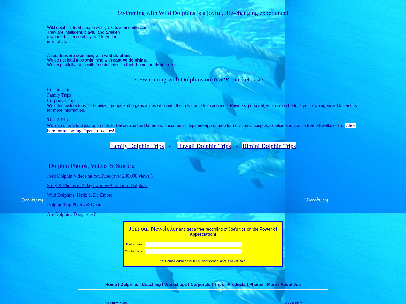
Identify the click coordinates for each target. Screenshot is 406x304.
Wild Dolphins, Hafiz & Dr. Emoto (80, 190)
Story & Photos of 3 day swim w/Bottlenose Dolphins (97, 180)
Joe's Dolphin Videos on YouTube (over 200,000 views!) (100, 170)
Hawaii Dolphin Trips (204, 140)
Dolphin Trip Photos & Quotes (75, 199)
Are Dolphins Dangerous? (71, 209)
